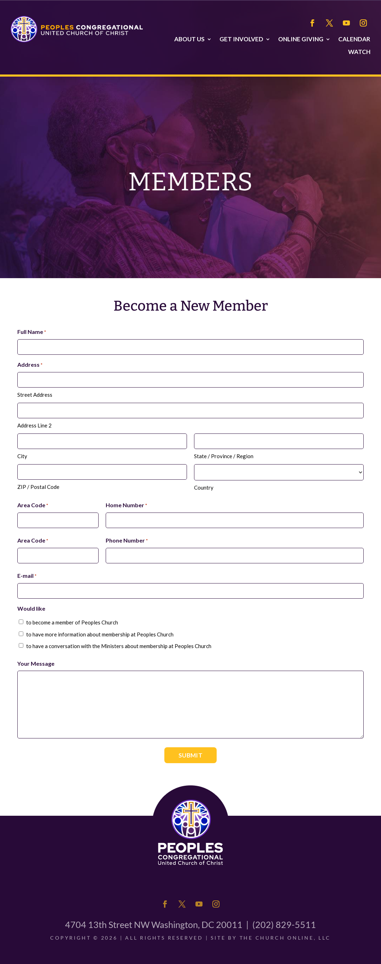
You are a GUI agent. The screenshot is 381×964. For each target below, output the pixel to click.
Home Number (126, 505)
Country (203, 487)
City (22, 456)
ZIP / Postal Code (38, 487)
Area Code (32, 505)
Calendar (354, 39)
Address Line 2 (34, 425)
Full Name (31, 332)
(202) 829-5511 (284, 924)
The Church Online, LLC (285, 938)
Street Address (34, 394)
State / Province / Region (223, 456)
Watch (359, 51)
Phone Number (127, 541)
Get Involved (241, 39)
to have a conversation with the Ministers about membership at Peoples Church (118, 646)
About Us (189, 39)
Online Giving (300, 39)
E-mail (26, 576)
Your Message (35, 663)
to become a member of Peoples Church (72, 622)
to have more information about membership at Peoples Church (100, 634)
